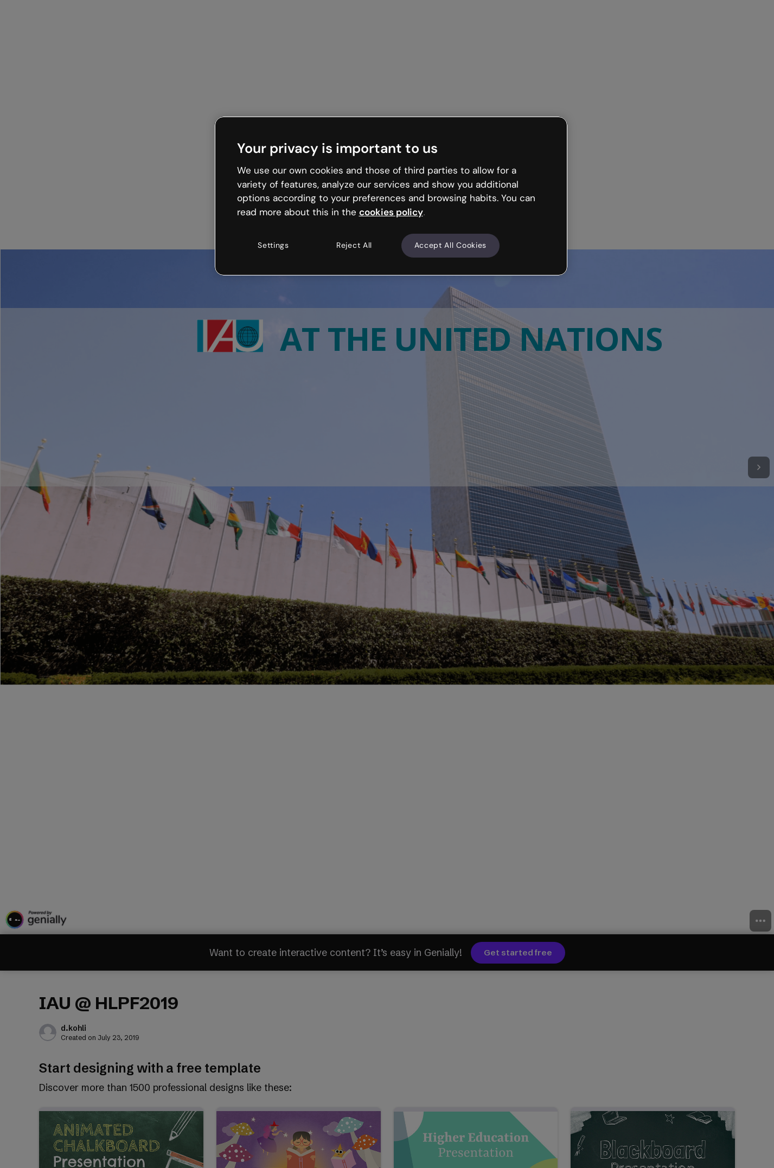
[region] (391, 196)
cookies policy (391, 212)
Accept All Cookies (450, 245)
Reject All (354, 245)
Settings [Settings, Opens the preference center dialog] (273, 245)
